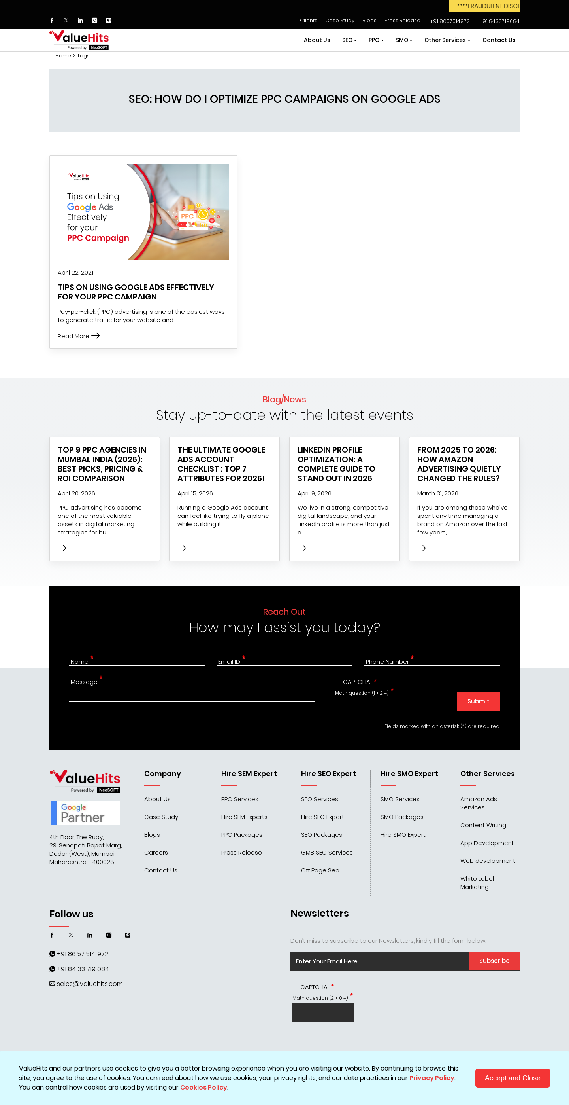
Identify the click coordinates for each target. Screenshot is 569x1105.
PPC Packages (241, 834)
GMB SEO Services (327, 852)
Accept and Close (513, 1078)
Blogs (369, 20)
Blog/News (284, 399)
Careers (156, 852)
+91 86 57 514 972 (82, 954)
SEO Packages (321, 834)
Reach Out (284, 612)
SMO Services (400, 799)
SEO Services (319, 799)
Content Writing (483, 825)
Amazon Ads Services (478, 803)
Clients (308, 20)
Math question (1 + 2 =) (362, 693)
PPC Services (239, 799)
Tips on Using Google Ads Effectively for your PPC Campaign (136, 292)
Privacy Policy (431, 1077)
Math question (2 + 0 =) (320, 998)
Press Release (402, 20)
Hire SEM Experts (244, 817)
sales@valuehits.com (90, 983)
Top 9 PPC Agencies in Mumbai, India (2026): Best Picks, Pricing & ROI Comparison (102, 464)
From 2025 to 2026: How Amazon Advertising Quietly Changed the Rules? (459, 464)
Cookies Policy (203, 1087)
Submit (478, 701)
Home (63, 55)
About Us (317, 40)
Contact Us (499, 40)
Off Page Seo (320, 870)
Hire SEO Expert (322, 817)
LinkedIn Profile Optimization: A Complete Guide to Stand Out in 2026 (336, 464)
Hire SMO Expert (403, 834)
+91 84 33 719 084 (83, 969)
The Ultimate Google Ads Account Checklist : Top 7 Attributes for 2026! (221, 464)
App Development (487, 843)
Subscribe (494, 961)
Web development (487, 861)
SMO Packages (402, 817)
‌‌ (449, 21)
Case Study (339, 20)
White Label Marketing (477, 882)
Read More (79, 336)
